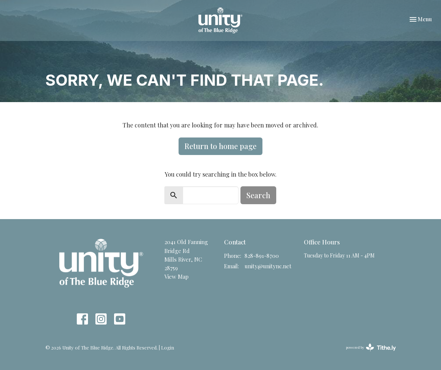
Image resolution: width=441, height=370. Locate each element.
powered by (371, 347)
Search (258, 195)
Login (167, 347)
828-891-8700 (262, 255)
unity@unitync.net (268, 266)
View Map (176, 276)
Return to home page (220, 146)
